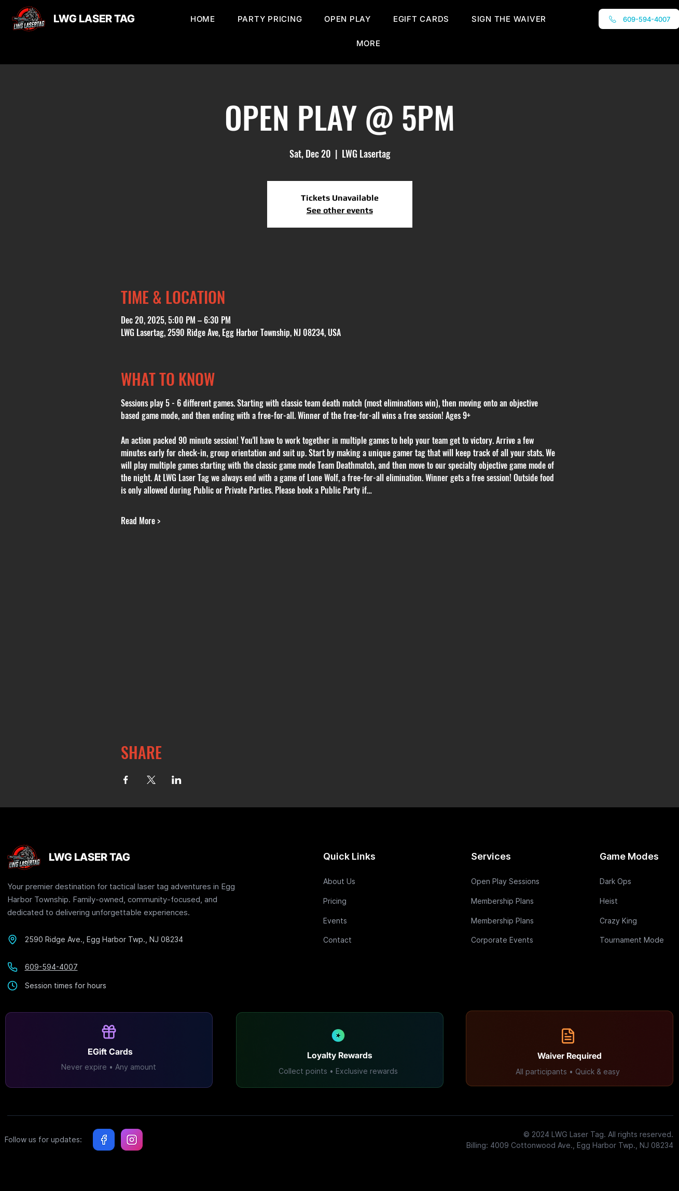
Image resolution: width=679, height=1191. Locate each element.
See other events (340, 210)
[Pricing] (360, 900)
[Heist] (636, 900)
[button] (369, 43)
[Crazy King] (636, 920)
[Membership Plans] (508, 900)
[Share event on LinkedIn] (177, 780)
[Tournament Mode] (636, 939)
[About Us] (360, 881)
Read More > (140, 520)
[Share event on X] (151, 780)
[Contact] (360, 939)
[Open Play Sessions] (508, 881)
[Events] (360, 920)
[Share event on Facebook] (126, 780)
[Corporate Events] (508, 939)
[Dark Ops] (636, 881)
